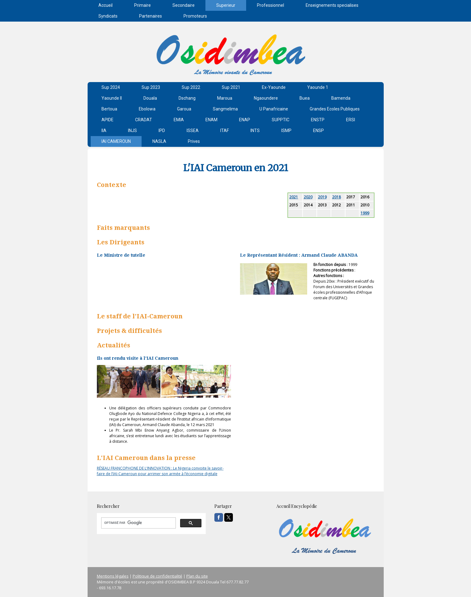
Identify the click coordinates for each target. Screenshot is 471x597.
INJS (132, 130)
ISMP (286, 130)
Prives (194, 141)
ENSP (318, 130)
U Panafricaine (273, 108)
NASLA (159, 141)
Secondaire (183, 5)
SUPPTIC (280, 119)
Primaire (142, 5)
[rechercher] (137, 523)
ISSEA (193, 130)
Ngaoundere (266, 98)
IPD (162, 130)
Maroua (224, 98)
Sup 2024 (110, 87)
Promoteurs (195, 16)
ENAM (211, 119)
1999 (365, 213)
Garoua (184, 108)
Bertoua (109, 108)
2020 (308, 197)
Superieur (225, 5)
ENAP (244, 119)
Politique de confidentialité (157, 576)
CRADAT (143, 119)
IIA (103, 130)
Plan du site (197, 576)
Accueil (105, 5)
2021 (293, 197)
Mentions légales (113, 576)
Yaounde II (111, 98)
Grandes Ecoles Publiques (335, 108)
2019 (322, 197)
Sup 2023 (151, 87)
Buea (305, 98)
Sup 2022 (191, 87)
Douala (150, 98)
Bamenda (340, 98)
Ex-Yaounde (274, 87)
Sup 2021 (231, 87)
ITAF (224, 130)
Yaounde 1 (317, 87)
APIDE (107, 119)
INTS (255, 130)
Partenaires (150, 16)
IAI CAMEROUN (116, 141)
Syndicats (108, 16)
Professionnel (270, 5)
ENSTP (317, 119)
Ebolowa (147, 108)
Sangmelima (225, 108)
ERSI (350, 119)
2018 (336, 197)
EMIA (179, 119)
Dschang (187, 98)
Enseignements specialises (332, 5)
